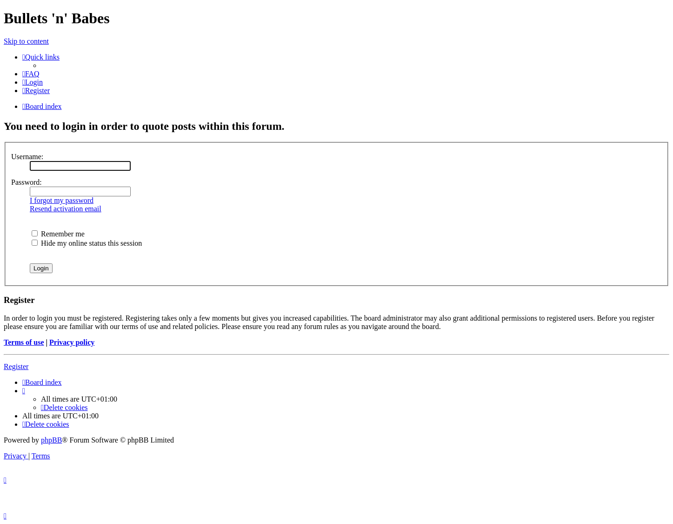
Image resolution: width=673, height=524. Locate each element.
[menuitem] (31, 74)
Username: (27, 157)
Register (16, 366)
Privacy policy (71, 342)
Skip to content (26, 41)
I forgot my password (61, 200)
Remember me (58, 234)
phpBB (51, 440)
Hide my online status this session (87, 243)
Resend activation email (65, 209)
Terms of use (24, 342)
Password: (26, 182)
